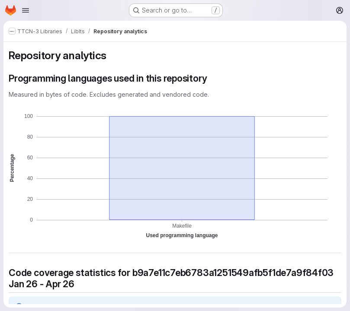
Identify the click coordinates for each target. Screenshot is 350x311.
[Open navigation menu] (25, 10)
